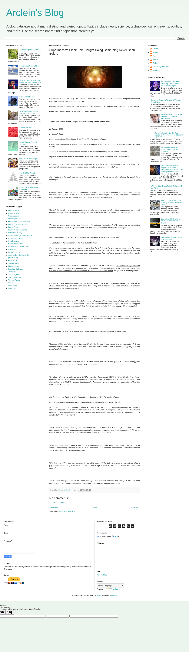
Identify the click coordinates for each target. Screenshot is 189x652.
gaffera (98, 595)
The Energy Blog (14, 274)
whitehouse (12, 288)
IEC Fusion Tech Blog (16, 238)
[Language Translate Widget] (110, 585)
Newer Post (54, 507)
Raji (154, 56)
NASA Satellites (14, 252)
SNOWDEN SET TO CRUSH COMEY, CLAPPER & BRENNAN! (171, 116)
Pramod (155, 52)
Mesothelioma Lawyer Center (19, 247)
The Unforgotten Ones (161, 67)
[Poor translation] (10, 612)
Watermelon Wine (25, 128)
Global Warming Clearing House (20, 235)
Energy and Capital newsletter (19, 222)
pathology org (13, 258)
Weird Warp (12, 286)
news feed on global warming (18, 255)
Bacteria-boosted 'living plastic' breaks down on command (169, 149)
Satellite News (13, 263)
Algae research (13, 210)
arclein (155, 70)
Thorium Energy (14, 280)
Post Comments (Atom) (67, 511)
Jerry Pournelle (13, 241)
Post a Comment (59, 503)
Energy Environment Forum (18, 224)
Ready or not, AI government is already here (171, 238)
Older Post (135, 507)
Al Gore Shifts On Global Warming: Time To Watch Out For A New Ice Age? (172, 84)
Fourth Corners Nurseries (17, 230)
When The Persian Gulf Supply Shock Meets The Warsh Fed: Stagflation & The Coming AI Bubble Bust (172, 169)
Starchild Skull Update (27, 173)
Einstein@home (14, 219)
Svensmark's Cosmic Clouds (29, 66)
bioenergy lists (13, 213)
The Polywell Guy (14, 277)
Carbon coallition (14, 216)
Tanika (155, 63)
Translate (112, 589)
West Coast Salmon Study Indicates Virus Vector (29, 112)
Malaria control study (15, 244)
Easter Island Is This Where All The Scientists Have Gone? (171, 221)
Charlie (155, 49)
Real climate (12, 261)
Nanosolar (12, 249)
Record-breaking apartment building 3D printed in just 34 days (171, 203)
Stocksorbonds (13, 266)
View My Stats (102, 575)
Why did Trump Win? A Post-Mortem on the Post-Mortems (30, 81)
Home (95, 507)
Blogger (114, 595)
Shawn (155, 59)
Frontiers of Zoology (15, 233)
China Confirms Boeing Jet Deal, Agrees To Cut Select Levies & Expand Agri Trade (169, 135)
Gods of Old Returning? (28, 159)
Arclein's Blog (35, 12)
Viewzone (11, 283)
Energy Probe (13, 227)
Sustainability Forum (15, 269)
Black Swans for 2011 (27, 97)
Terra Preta (12, 272)
